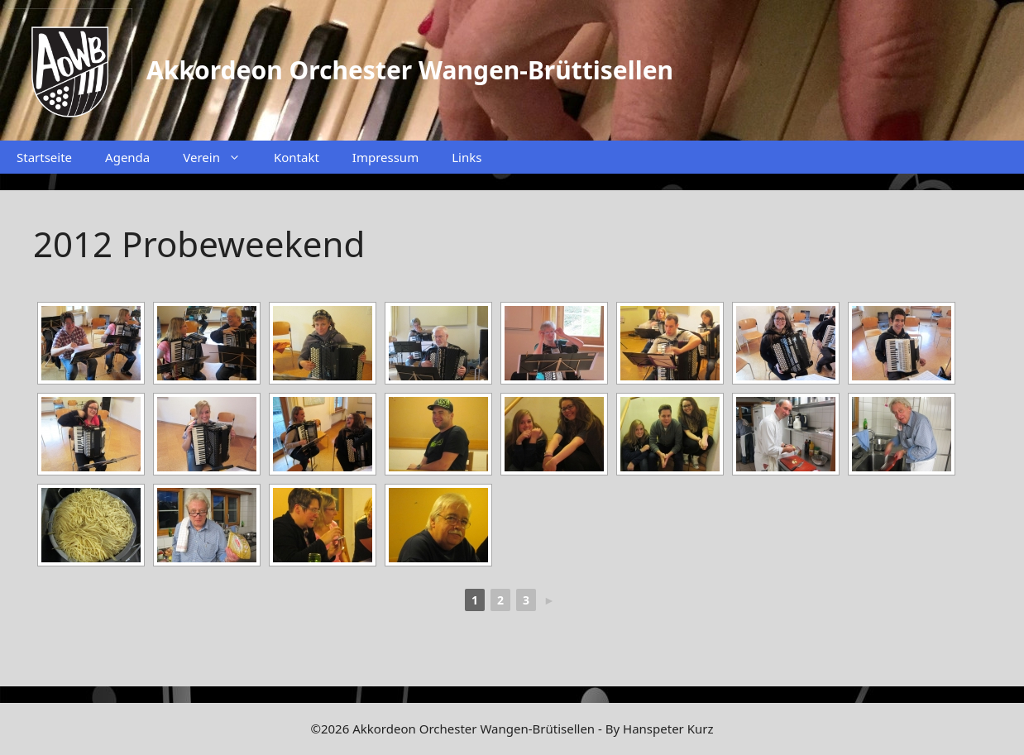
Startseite (44, 157)
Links (466, 157)
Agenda (127, 157)
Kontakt (296, 157)
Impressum (385, 157)
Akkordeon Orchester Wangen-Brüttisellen (409, 70)
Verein (220, 157)
